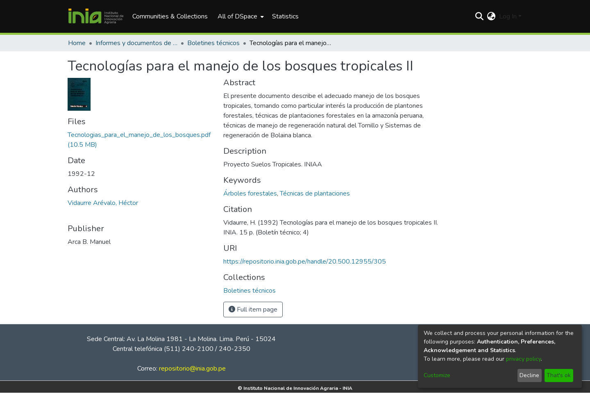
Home (77, 43)
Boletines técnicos (213, 43)
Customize (437, 375)
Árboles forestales (250, 193)
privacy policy (523, 359)
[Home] (96, 16)
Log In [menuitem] (508, 16)
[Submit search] (479, 16)
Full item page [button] (253, 309)
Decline (529, 375)
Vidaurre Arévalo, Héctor (103, 202)
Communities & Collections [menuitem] (170, 16)
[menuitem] (240, 16)
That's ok (559, 375)
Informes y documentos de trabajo (136, 43)
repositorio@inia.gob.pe (192, 368)
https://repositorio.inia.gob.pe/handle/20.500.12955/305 (304, 261)
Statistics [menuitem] (285, 16)
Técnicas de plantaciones (315, 193)
